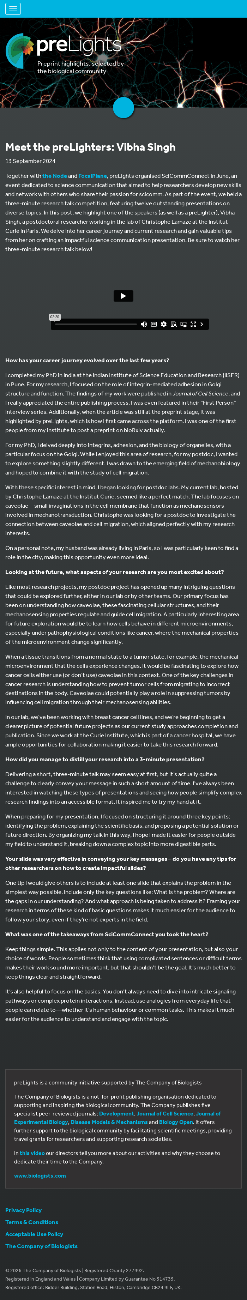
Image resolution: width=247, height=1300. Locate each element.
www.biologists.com (40, 1175)
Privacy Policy (23, 1210)
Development (116, 1113)
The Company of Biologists (41, 1246)
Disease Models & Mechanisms (109, 1121)
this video (32, 1152)
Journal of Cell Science (165, 1113)
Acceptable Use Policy (34, 1234)
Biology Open (176, 1121)
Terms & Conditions (31, 1222)
